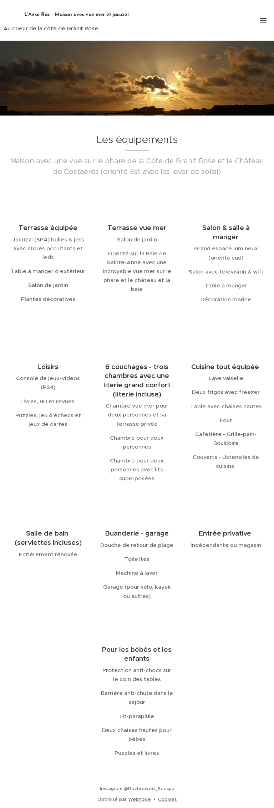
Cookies (167, 799)
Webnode (139, 799)
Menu (263, 20)
